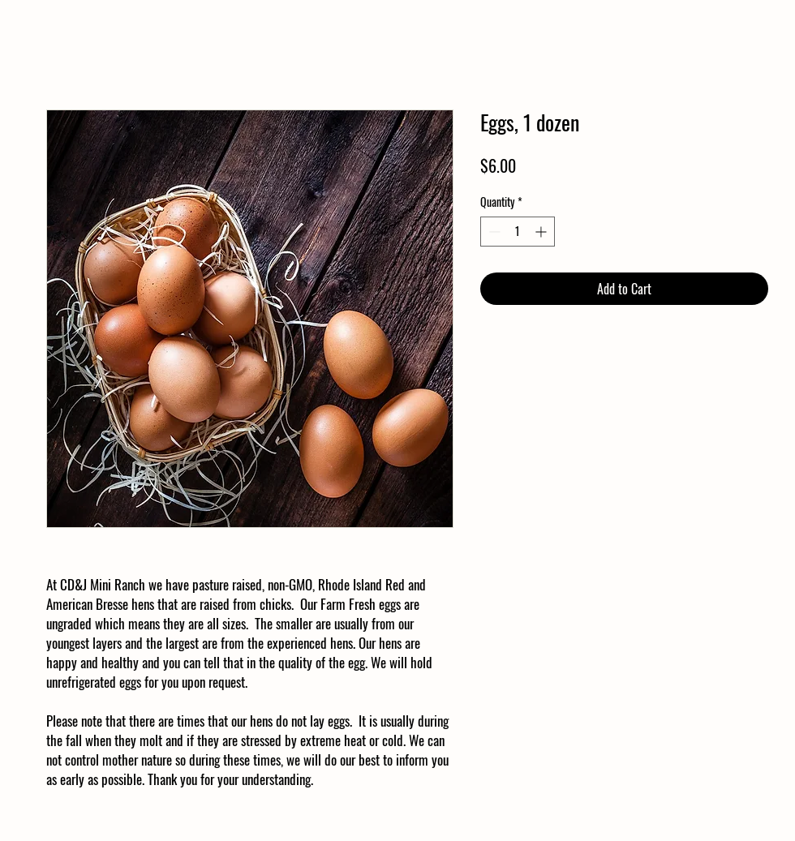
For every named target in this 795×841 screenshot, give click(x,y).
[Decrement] (493, 231)
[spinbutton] (517, 231)
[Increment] (542, 231)
